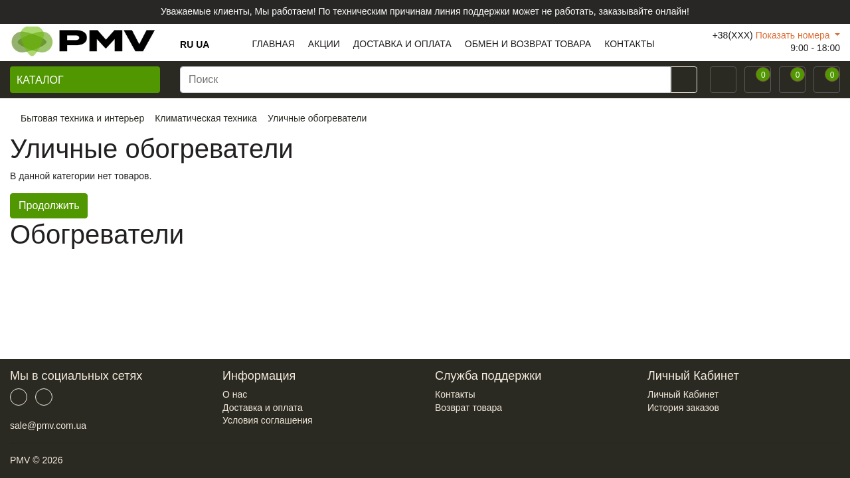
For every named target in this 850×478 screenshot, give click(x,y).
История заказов (683, 407)
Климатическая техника (206, 118)
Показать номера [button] (794, 35)
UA (202, 44)
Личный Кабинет (683, 394)
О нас (234, 394)
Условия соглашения (267, 420)
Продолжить (49, 205)
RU (186, 44)
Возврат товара (468, 407)
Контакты (455, 394)
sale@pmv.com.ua (48, 425)
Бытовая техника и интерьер (82, 118)
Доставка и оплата (262, 407)
